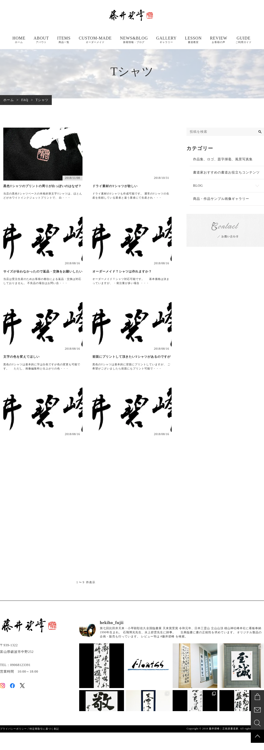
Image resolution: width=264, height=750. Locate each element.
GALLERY (166, 40)
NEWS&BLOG (134, 40)
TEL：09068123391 (15, 682)
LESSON (193, 40)
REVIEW (218, 40)
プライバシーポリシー (13, 746)
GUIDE (244, 40)
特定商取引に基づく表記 (44, 746)
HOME (18, 40)
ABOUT (41, 40)
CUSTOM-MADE (95, 40)
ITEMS (64, 40)
